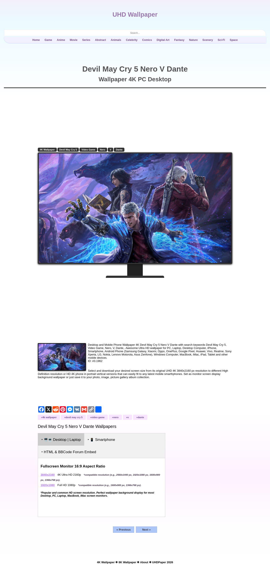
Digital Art (163, 40)
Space (234, 40)
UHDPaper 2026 (162, 562)
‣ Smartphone (101, 440)
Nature (193, 40)
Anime (61, 40)
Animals (116, 40)
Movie (73, 40)
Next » (146, 529)
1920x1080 (48, 485)
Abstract (100, 40)
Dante (119, 149)
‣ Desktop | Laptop (61, 440)
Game (48, 40)
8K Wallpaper (127, 562)
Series (86, 40)
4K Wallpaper (47, 149)
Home (36, 40)
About (144, 562)
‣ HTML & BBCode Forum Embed (68, 452)
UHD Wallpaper (135, 14)
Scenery (207, 40)
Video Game (88, 149)
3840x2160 (48, 474)
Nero (102, 149)
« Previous (123, 529)
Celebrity (131, 40)
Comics (147, 40)
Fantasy (179, 40)
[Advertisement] (135, 308)
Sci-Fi (221, 40)
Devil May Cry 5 (68, 149)
